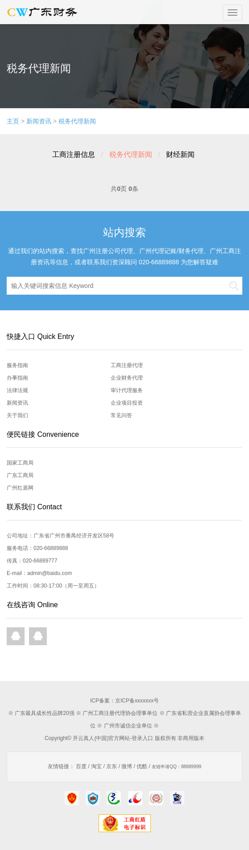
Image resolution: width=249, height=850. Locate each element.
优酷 (142, 766)
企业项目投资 (127, 403)
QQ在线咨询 (16, 636)
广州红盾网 (20, 488)
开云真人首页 (44, 12)
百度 (81, 766)
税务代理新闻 (77, 121)
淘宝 (96, 766)
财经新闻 (180, 154)
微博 (126, 766)
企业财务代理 (127, 378)
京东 (111, 766)
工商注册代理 (127, 365)
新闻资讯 (38, 121)
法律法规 (17, 390)
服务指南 (17, 365)
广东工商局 (20, 475)
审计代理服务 (127, 390)
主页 (13, 121)
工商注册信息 (73, 154)
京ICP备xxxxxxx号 (137, 701)
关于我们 (17, 415)
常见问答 (121, 415)
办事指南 (17, 378)
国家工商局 (20, 463)
